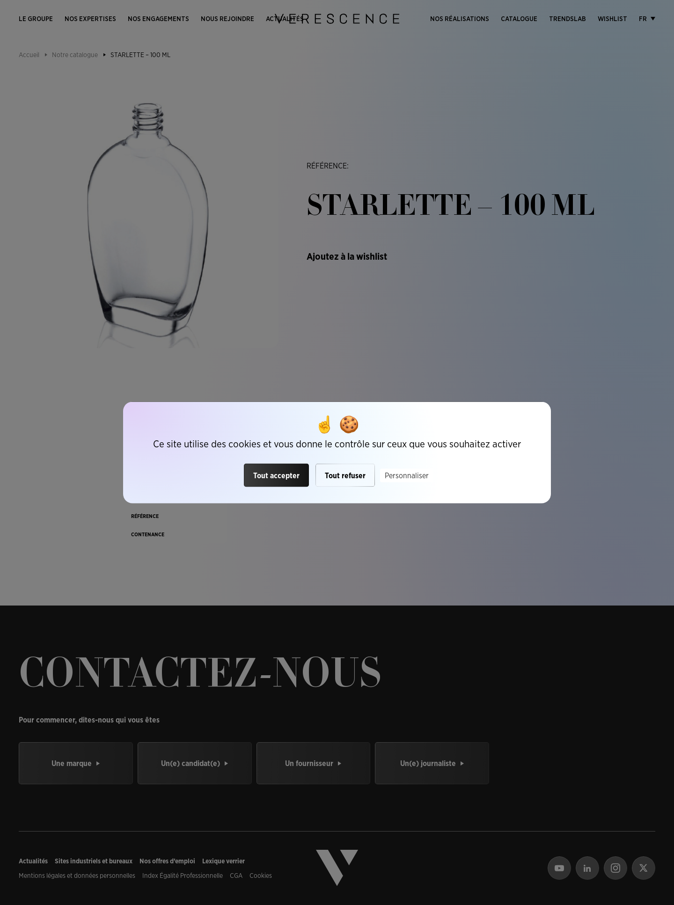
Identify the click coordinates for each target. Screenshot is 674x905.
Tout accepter (276, 475)
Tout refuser (345, 475)
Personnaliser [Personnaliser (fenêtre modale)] (407, 475)
